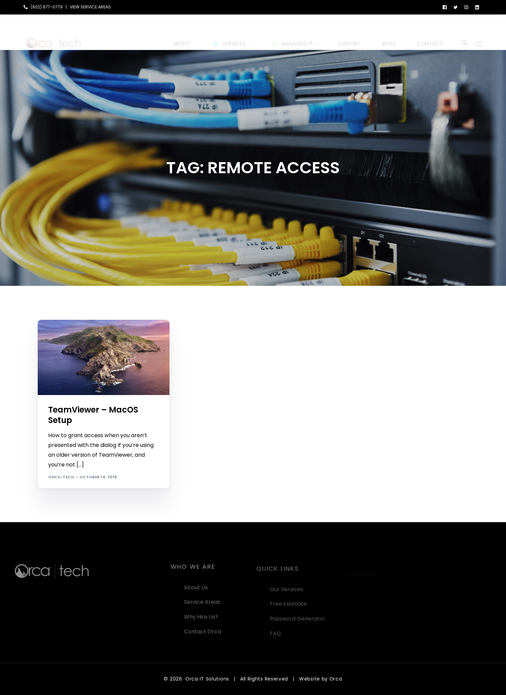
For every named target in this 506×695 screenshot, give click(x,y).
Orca (335, 678)
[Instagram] (466, 7)
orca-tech (61, 477)
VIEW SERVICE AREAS (90, 7)
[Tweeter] (455, 7)
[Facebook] (444, 7)
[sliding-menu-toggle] (479, 32)
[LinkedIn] (477, 7)
